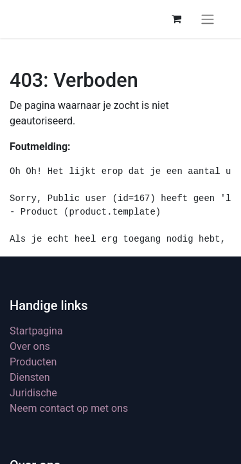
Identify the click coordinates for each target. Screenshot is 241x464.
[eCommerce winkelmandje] (176, 19)
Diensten (30, 377)
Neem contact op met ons (69, 408)
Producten (33, 362)
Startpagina (36, 331)
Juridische (33, 393)
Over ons (30, 346)
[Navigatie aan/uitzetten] (207, 19)
